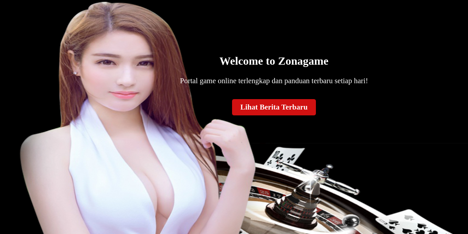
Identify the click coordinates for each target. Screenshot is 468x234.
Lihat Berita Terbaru (273, 107)
